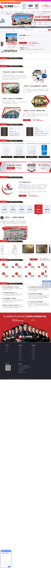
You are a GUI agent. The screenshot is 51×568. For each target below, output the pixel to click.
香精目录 (6, 31)
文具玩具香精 (31, 49)
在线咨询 (26, 120)
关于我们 (7, 345)
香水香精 (21, 28)
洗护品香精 (17, 28)
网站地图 (40, 0)
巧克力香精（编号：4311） (15, 31)
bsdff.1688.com (25, 372)
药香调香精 (20, 352)
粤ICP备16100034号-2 (28, 378)
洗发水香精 (33, 353)
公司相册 (7, 348)
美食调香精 (20, 360)
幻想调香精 (20, 356)
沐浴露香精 (13, 28)
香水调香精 (20, 357)
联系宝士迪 (48, 0)
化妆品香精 (5, 28)
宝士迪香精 (21, 184)
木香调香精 (20, 353)
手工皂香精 (24, 28)
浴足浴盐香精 (41, 49)
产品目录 (36, 0)
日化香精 (25, 186)
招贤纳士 (7, 349)
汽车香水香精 (33, 348)
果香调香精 (20, 349)
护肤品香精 (9, 28)
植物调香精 (20, 348)
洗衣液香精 (33, 356)
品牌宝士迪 (44, 0)
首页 (3, 31)
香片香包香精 (36, 49)
